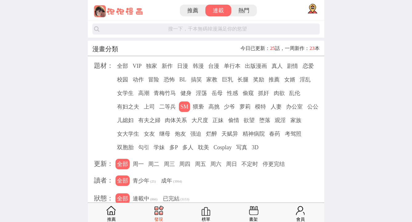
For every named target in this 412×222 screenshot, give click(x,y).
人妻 (276, 107)
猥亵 (198, 107)
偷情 (233, 120)
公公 (312, 107)
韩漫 (198, 66)
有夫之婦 (149, 120)
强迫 (195, 134)
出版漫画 (256, 66)
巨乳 (227, 79)
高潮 (143, 93)
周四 (184, 164)
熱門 (243, 10)
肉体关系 (176, 120)
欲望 (249, 120)
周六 (215, 164)
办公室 (294, 107)
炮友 (180, 134)
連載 (218, 10)
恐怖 (169, 79)
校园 (122, 79)
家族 (295, 120)
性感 (232, 93)
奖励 (258, 79)
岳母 (217, 93)
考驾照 (293, 134)
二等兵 (167, 107)
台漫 (213, 66)
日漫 (182, 66)
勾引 (143, 147)
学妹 (159, 147)
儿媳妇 (125, 120)
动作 (138, 79)
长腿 (242, 79)
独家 (151, 66)
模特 (260, 107)
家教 (211, 79)
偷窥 (248, 93)
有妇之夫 (128, 107)
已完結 (176, 199)
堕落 (264, 120)
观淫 (280, 120)
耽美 (203, 147)
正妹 (218, 120)
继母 (164, 134)
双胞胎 (125, 147)
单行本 (232, 66)
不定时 (249, 164)
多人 (187, 147)
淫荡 (201, 93)
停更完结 (274, 164)
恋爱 (308, 66)
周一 (138, 164)
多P (173, 147)
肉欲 (279, 93)
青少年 (144, 181)
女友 (149, 134)
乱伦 (294, 93)
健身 (186, 93)
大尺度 (200, 120)
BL (182, 79)
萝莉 (245, 107)
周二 (153, 164)
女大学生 (128, 134)
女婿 (289, 79)
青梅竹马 (165, 93)
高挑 (214, 107)
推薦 (192, 10)
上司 (149, 107)
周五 (200, 164)
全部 (122, 66)
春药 (274, 134)
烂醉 (211, 134)
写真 (241, 147)
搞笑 (196, 79)
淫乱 (305, 79)
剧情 (292, 66)
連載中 (145, 199)
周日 (231, 164)
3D (255, 147)
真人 (277, 66)
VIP (137, 66)
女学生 (125, 93)
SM (184, 107)
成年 (171, 181)
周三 (169, 164)
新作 (167, 66)
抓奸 (263, 93)
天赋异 (229, 134)
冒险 (153, 79)
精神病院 (254, 134)
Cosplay (222, 147)
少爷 (229, 107)
